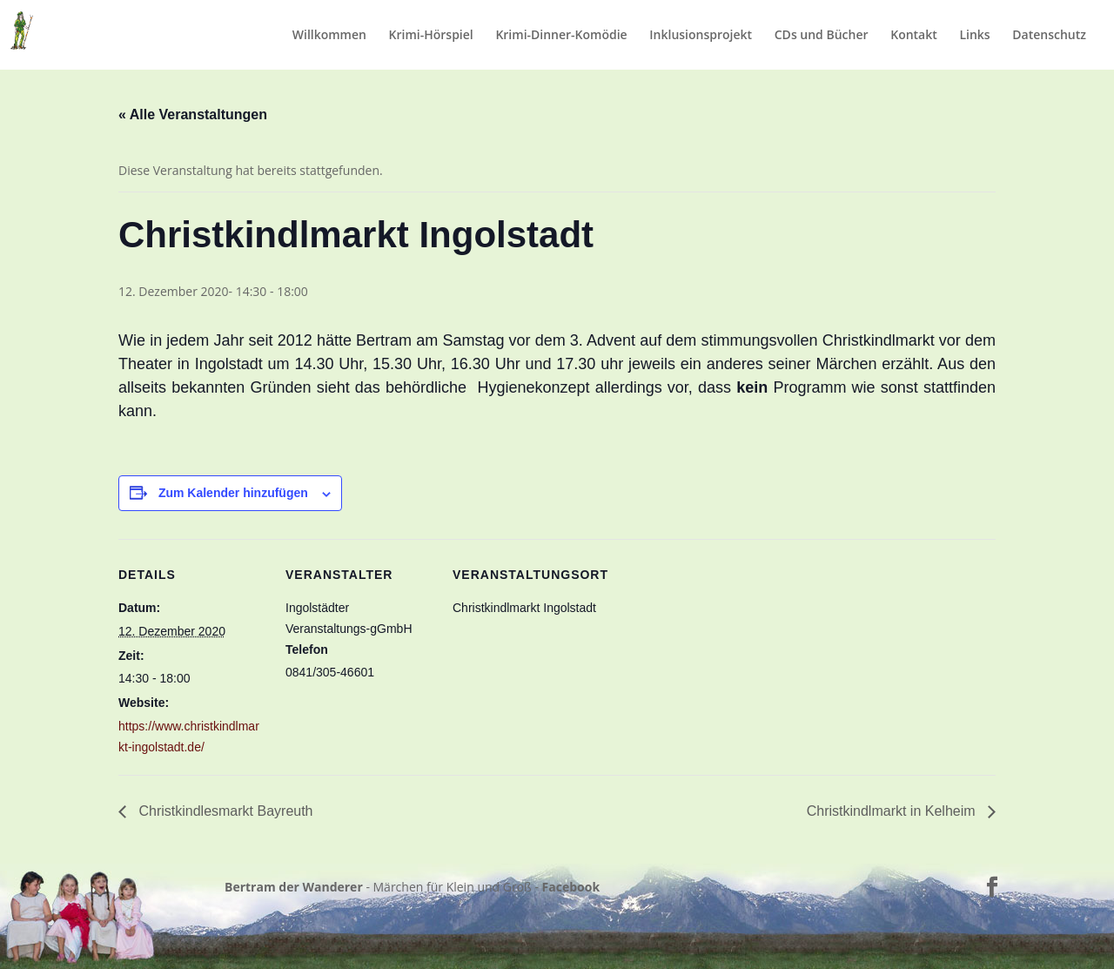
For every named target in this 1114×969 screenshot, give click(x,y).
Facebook (571, 886)
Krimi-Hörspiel (431, 36)
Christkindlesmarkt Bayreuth (224, 811)
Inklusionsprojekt (700, 36)
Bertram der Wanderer (294, 886)
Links (974, 36)
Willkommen (329, 36)
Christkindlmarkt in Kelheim (893, 811)
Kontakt (913, 36)
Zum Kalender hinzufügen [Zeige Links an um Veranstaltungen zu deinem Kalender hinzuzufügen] (233, 493)
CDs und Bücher (822, 36)
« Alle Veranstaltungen (192, 114)
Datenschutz (1049, 36)
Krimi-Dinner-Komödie (561, 36)
